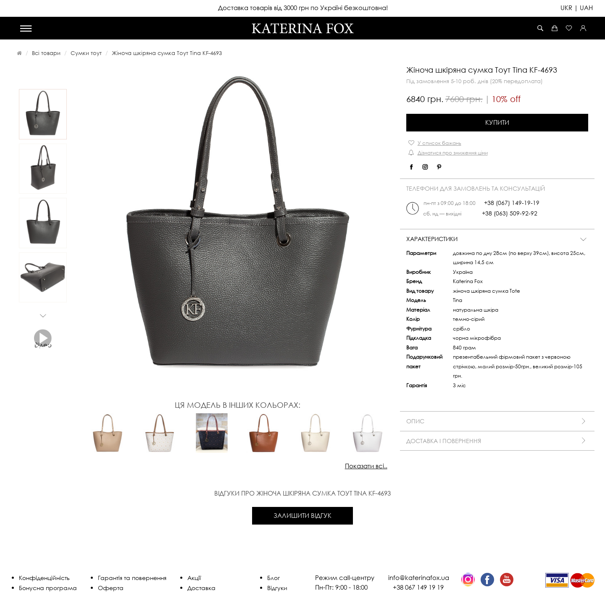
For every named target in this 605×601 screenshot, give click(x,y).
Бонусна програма (48, 587)
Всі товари (46, 53)
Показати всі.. (366, 466)
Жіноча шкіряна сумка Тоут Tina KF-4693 (167, 53)
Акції (194, 577)
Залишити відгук (302, 515)
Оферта (111, 587)
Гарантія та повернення (132, 577)
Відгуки (277, 587)
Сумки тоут (86, 53)
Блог (273, 577)
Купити (497, 122)
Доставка (201, 587)
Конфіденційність (44, 577)
